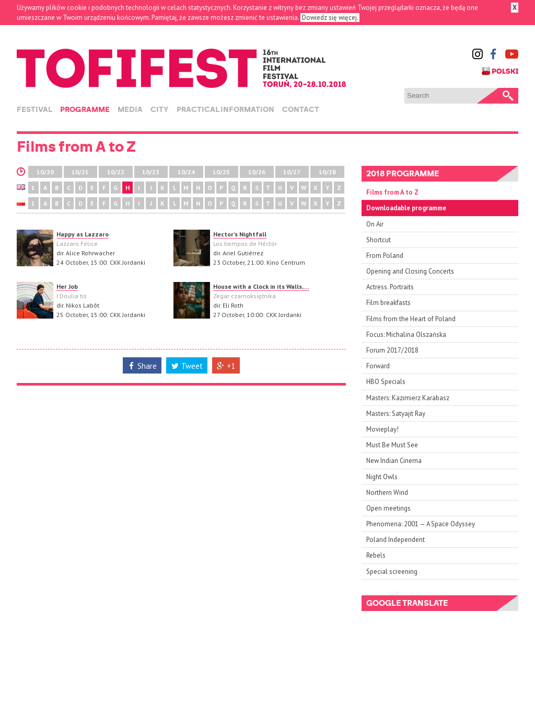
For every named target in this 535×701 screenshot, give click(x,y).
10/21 (80, 172)
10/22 (115, 172)
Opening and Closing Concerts (410, 271)
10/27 (291, 172)
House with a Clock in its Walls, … (261, 286)
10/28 (327, 172)
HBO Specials (385, 381)
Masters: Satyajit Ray (395, 413)
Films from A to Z (392, 192)
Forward (378, 365)
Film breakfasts (388, 302)
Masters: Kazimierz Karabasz (407, 397)
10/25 (221, 172)
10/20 (45, 172)
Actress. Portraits (390, 286)
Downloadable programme (406, 207)
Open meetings (388, 508)
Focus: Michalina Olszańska (406, 334)
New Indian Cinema (394, 460)
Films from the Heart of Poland (411, 318)
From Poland (384, 255)
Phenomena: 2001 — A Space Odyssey (420, 523)
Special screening (391, 571)
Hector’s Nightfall (239, 234)
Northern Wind (387, 492)
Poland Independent (395, 539)
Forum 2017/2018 (392, 350)
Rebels (376, 555)
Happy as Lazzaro (82, 234)
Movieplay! (382, 429)
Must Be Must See (392, 444)
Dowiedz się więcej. (329, 17)
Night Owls (382, 476)
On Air (374, 224)
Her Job (67, 286)
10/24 (186, 172)
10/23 (150, 172)
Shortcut (378, 239)
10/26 (256, 172)
